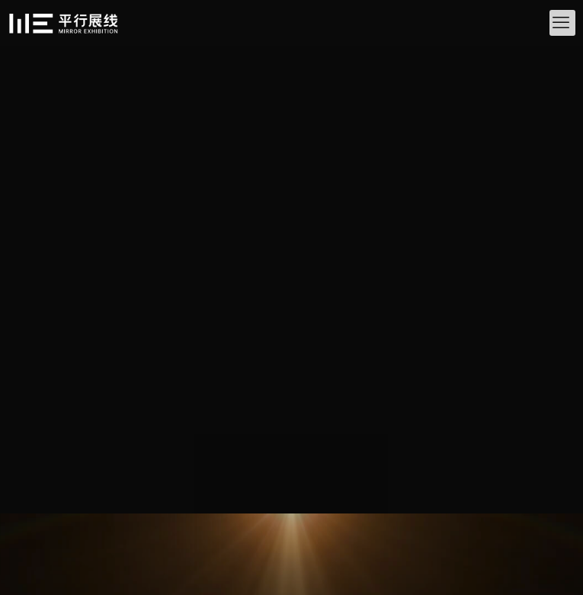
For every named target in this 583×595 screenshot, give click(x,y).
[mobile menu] (562, 23)
